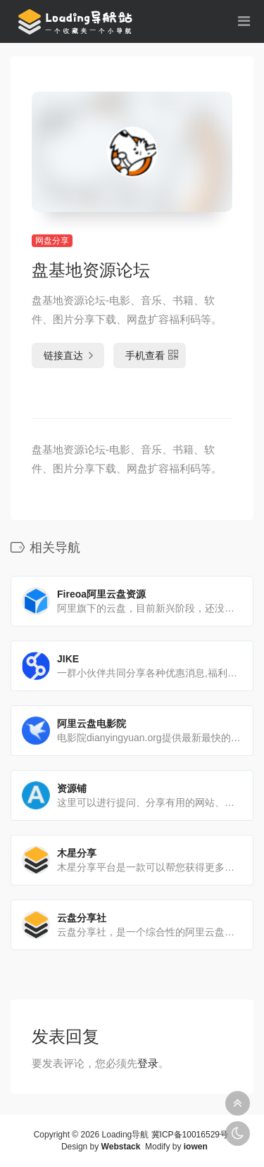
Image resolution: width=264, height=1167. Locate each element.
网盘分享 (52, 241)
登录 (147, 1063)
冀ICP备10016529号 (189, 1135)
